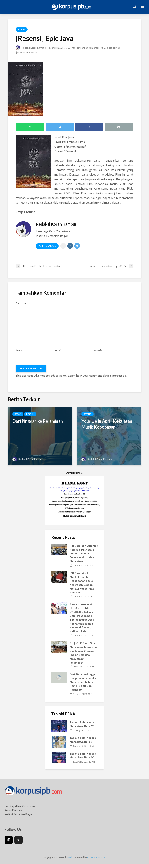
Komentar (21, 303)
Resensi (21, 29)
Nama (19, 350)
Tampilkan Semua (47, 246)
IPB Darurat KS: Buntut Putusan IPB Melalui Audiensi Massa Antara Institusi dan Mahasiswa (84, 553)
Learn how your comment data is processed (97, 375)
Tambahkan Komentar (87, 47)
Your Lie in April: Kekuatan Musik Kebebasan (106, 423)
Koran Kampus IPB (96, 857)
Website (98, 350)
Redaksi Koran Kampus (31, 47)
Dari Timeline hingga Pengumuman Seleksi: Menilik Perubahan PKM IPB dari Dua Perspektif (83, 681)
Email (58, 350)
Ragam (18, 414)
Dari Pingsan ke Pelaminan (37, 421)
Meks (71, 857)
